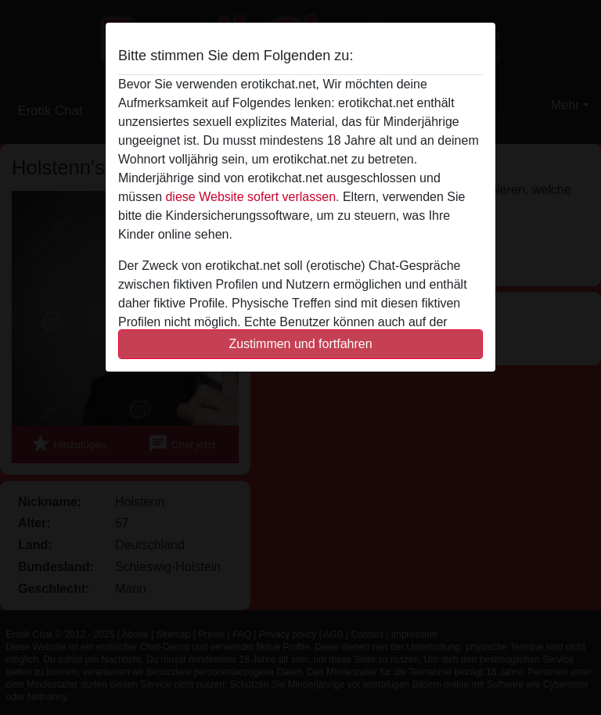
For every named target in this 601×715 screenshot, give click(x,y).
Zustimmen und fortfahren (300, 343)
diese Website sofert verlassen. (252, 196)
